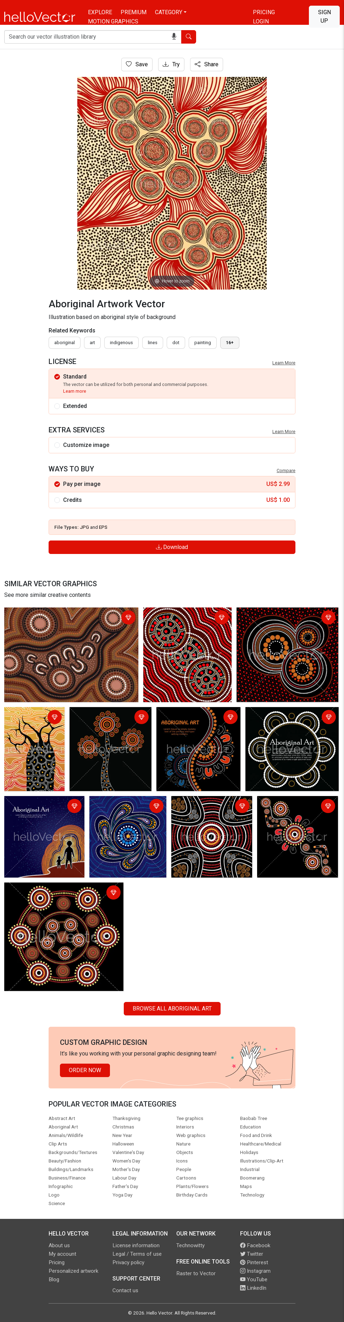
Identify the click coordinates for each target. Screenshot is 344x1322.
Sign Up (324, 16)
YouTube (253, 1279)
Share (206, 64)
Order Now (85, 1070)
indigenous (121, 342)
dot (175, 342)
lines (152, 342)
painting (202, 342)
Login (261, 21)
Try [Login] (171, 64)
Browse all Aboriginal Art (172, 1008)
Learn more (74, 391)
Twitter (251, 1254)
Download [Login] (172, 547)
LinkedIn (253, 1288)
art (92, 342)
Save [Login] (137, 64)
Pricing (264, 12)
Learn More (283, 362)
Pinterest (254, 1262)
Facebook (255, 1245)
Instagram (255, 1271)
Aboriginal (64, 342)
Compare (286, 470)
